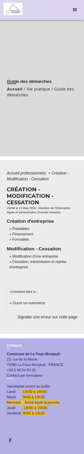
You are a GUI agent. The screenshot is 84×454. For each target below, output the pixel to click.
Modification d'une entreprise (35, 256)
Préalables (20, 229)
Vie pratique (38, 89)
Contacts (14, 345)
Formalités (20, 239)
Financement (22, 234)
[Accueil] (20, 10)
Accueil (15, 89)
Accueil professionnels (27, 173)
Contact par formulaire (24, 375)
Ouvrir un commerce (29, 303)
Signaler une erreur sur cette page (47, 317)
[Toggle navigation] (74, 10)
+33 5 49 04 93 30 (21, 370)
